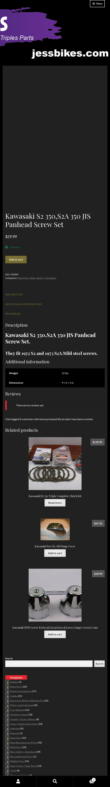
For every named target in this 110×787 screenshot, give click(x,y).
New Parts (23, 244)
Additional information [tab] (23, 270)
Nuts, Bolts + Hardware (43, 244)
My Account (18, 781)
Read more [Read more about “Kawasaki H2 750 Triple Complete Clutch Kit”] (55, 468)
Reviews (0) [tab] (12, 279)
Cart (84, 779)
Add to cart (16, 225)
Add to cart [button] (55, 519)
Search (9, 624)
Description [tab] (14, 260)
